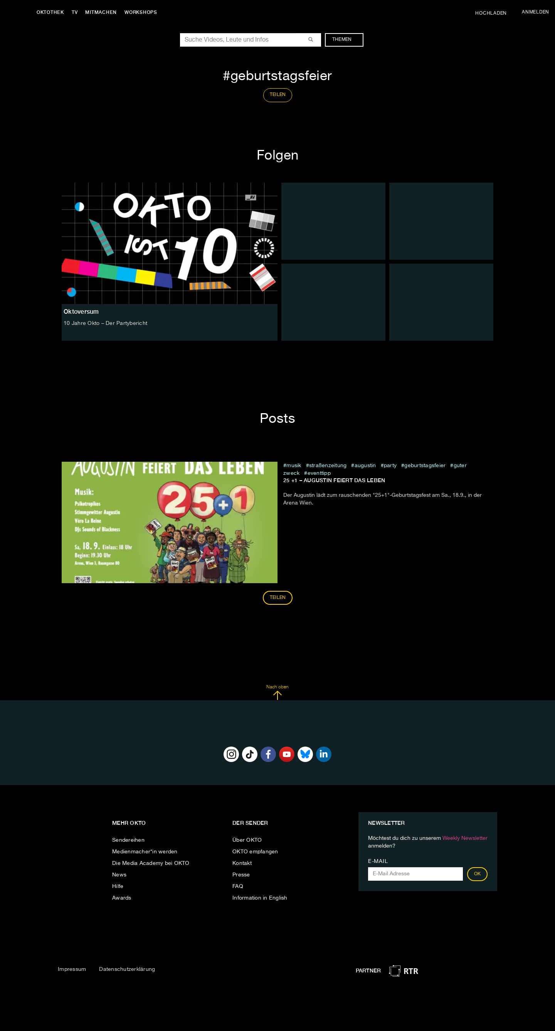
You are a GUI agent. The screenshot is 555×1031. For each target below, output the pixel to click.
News (119, 875)
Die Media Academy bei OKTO (151, 863)
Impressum (72, 969)
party (390, 465)
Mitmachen (101, 12)
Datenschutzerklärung (127, 969)
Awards (121, 898)
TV (75, 12)
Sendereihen (128, 840)
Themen (346, 39)
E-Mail (378, 861)
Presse (241, 875)
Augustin (365, 465)
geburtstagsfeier (425, 465)
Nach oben (277, 692)
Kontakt (242, 863)
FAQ (237, 886)
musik (293, 465)
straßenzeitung (328, 465)
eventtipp (319, 473)
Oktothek (50, 12)
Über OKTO (247, 840)
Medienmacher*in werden (145, 851)
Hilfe (117, 886)
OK (477, 874)
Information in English (260, 898)
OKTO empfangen (255, 851)
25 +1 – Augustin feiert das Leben (334, 480)
